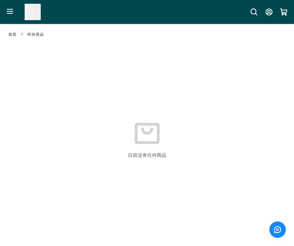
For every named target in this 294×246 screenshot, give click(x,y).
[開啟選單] (10, 11)
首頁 (12, 34)
